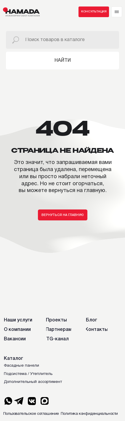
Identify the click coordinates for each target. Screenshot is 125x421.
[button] (93, 11)
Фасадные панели (21, 366)
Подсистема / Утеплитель (28, 374)
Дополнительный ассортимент (33, 382)
